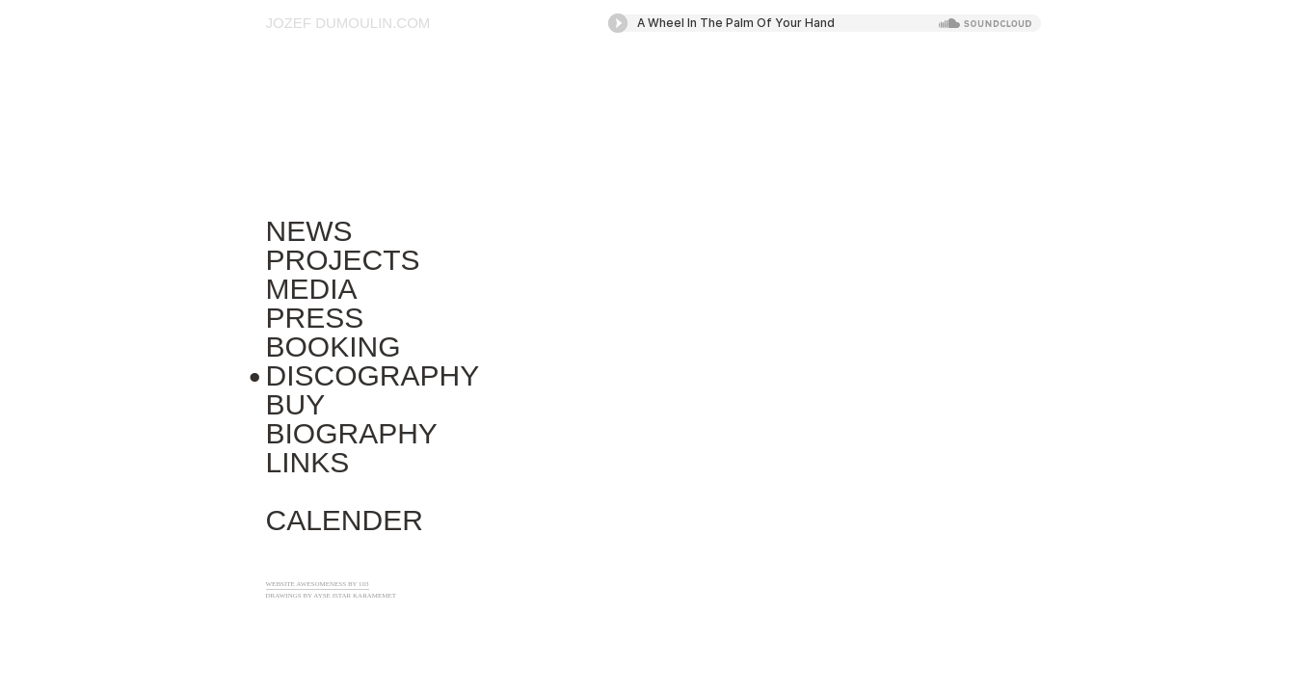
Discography (373, 375)
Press (315, 318)
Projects (343, 260)
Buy (296, 404)
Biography (352, 433)
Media (312, 289)
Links (308, 462)
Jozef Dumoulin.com (348, 22)
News (309, 231)
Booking (333, 346)
